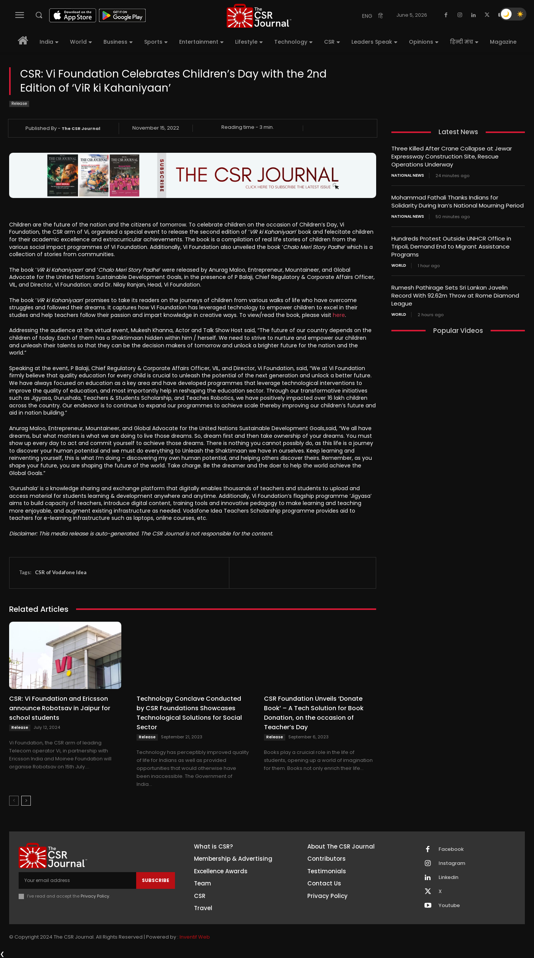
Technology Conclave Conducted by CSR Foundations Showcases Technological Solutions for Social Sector (189, 713)
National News (407, 175)
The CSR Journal (81, 128)
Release (19, 104)
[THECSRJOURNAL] (259, 16)
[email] (77, 880)
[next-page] (26, 801)
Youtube (449, 905)
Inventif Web (195, 937)
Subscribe (155, 880)
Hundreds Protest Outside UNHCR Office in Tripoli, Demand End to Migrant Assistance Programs (451, 246)
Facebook (451, 849)
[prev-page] (14, 801)
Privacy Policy (95, 896)
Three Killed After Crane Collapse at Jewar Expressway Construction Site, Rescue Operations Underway (451, 156)
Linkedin (448, 877)
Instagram (452, 863)
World (398, 265)
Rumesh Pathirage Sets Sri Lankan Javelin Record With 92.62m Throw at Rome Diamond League (455, 295)
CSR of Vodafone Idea (60, 572)
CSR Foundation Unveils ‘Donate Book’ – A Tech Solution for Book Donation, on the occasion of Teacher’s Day (314, 713)
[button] (39, 15)
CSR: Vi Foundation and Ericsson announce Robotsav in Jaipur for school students (59, 708)
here (339, 315)
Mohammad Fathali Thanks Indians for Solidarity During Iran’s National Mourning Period (457, 201)
